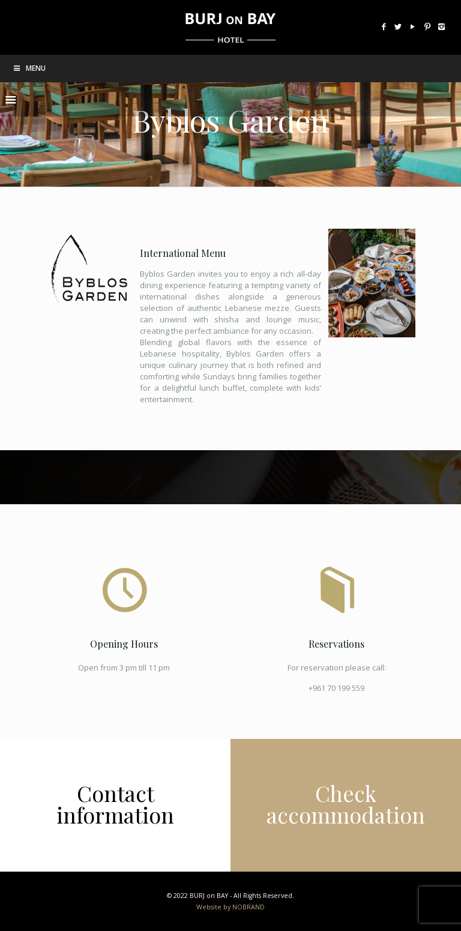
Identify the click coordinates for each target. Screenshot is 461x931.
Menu (29, 68)
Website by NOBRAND (230, 907)
